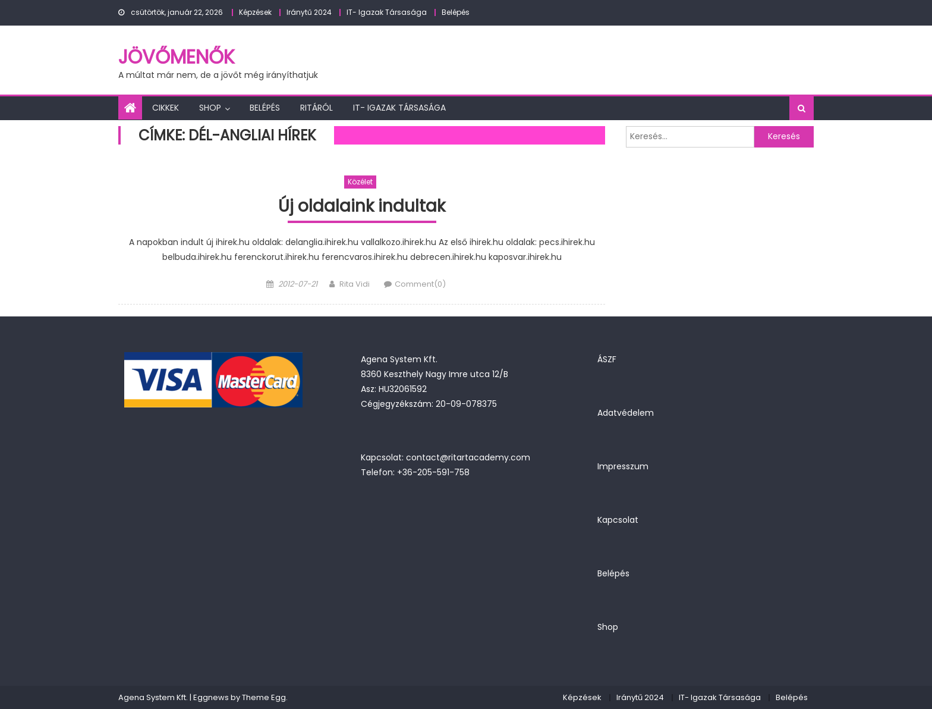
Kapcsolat (617, 520)
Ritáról (316, 108)
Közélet (360, 182)
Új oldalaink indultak (361, 207)
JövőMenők (176, 56)
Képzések (255, 12)
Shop (210, 108)
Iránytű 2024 (309, 12)
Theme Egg (264, 697)
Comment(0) (420, 284)
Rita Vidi (354, 284)
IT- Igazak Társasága (387, 12)
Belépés (456, 12)
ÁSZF (606, 359)
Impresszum (622, 466)
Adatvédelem (625, 413)
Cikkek (165, 108)
